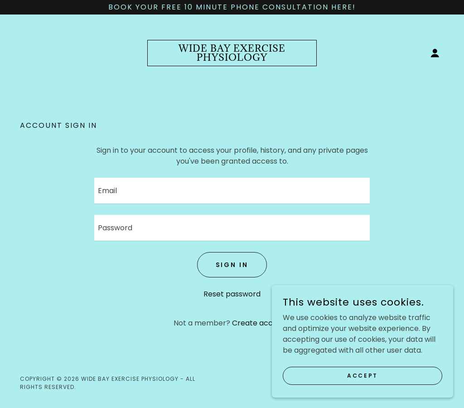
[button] (435, 53)
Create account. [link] (261, 323)
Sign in (232, 264)
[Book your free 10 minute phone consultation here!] (232, 7)
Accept (362, 375)
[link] (232, 58)
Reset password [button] (232, 294)
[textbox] (232, 191)
